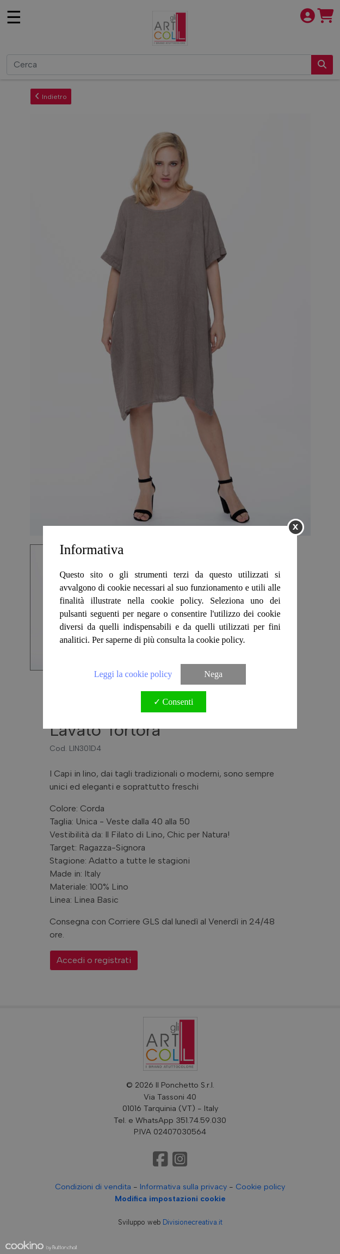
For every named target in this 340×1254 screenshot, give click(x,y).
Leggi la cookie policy (133, 674)
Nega (213, 674)
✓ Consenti (173, 701)
